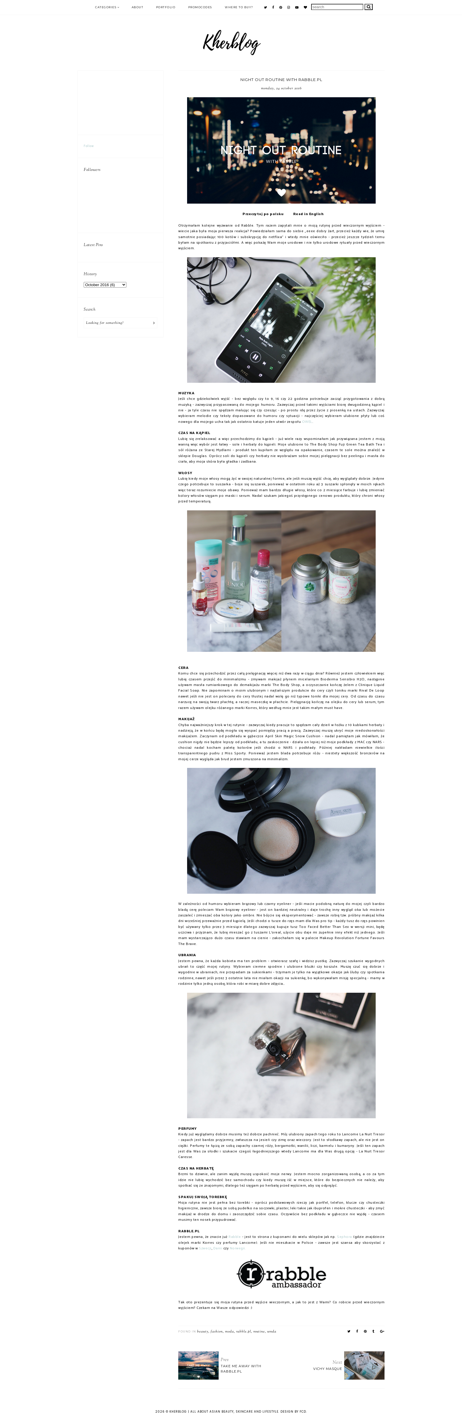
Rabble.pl (243, 1331)
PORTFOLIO (166, 7)
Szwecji (205, 1248)
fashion (217, 1331)
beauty (202, 1331)
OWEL (307, 422)
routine (259, 1331)
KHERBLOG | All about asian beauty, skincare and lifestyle (223, 1411)
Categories (105, 7)
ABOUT (137, 7)
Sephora (344, 1237)
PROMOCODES (200, 7)
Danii (217, 1248)
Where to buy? (239, 7)
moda (229, 1331)
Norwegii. (238, 1248)
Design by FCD (293, 1411)
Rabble (235, 1237)
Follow (89, 146)
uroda (271, 1331)
